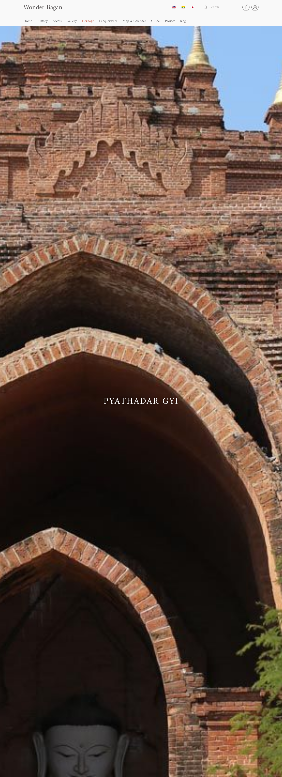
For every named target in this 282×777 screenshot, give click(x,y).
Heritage (88, 21)
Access (57, 21)
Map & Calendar (134, 21)
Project (170, 21)
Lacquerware (108, 21)
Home (28, 21)
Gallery (72, 21)
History (42, 21)
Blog (183, 21)
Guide (155, 21)
